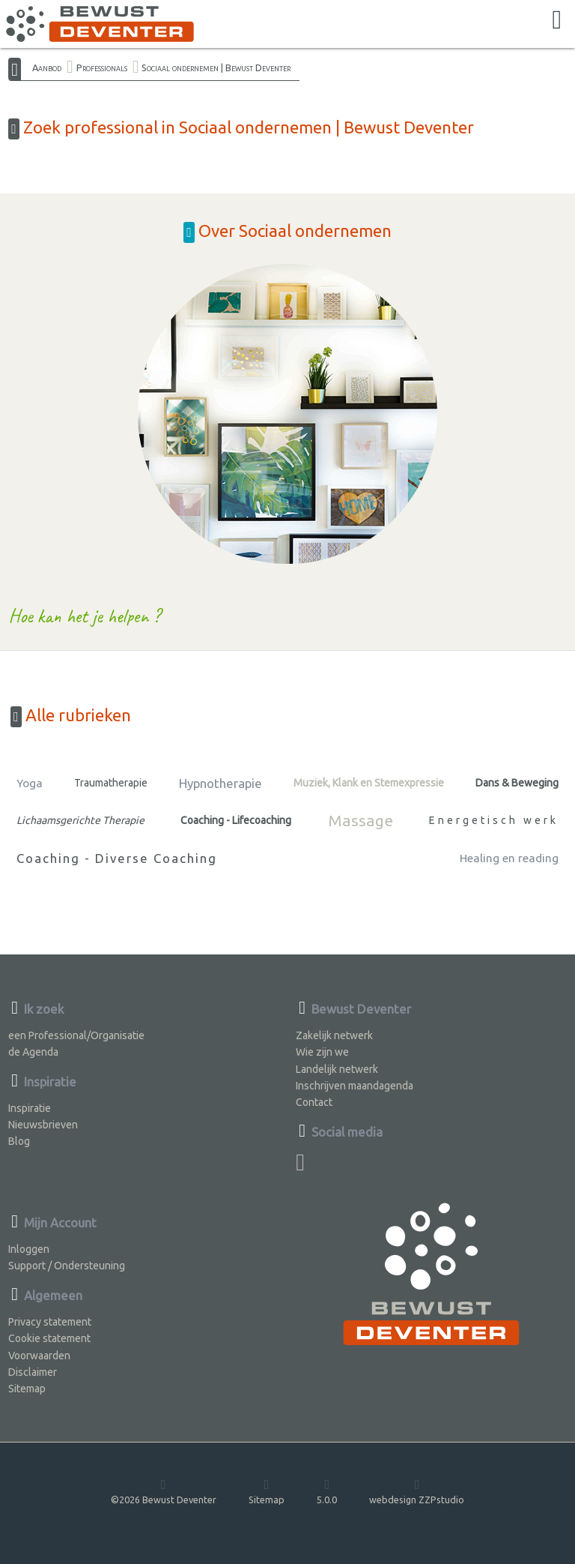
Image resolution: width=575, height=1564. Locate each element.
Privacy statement (49, 1322)
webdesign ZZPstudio (416, 1491)
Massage (360, 820)
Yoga (29, 783)
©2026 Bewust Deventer (163, 1491)
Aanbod (46, 67)
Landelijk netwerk (337, 1069)
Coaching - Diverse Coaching (116, 858)
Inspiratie (29, 1108)
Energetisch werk (494, 820)
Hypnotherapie (220, 783)
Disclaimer (32, 1372)
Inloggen (28, 1249)
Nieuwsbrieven (43, 1125)
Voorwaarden (39, 1356)
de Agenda (33, 1052)
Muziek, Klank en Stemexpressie (368, 783)
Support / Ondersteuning (66, 1266)
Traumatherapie (110, 783)
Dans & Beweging (517, 783)
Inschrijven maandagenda (354, 1086)
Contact (314, 1102)
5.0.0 (327, 1491)
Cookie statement (49, 1338)
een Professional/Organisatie (76, 1035)
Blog (19, 1141)
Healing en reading (509, 858)
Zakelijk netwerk (334, 1035)
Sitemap (27, 1389)
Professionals (101, 67)
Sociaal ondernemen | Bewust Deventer (216, 67)
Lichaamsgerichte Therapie (80, 820)
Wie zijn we (322, 1052)
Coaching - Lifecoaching (235, 820)
